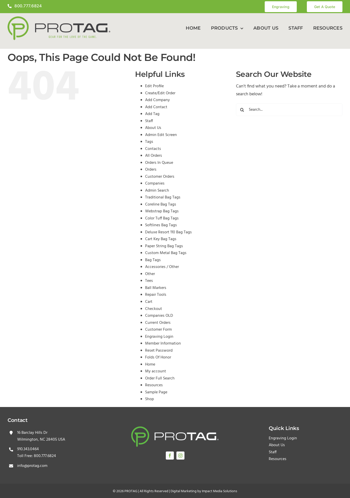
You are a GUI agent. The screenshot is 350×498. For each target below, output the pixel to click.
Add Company (157, 100)
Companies (155, 183)
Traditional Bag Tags (162, 197)
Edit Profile (154, 86)
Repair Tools (155, 294)
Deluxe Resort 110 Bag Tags (168, 232)
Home (150, 364)
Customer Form (158, 329)
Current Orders (158, 323)
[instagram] (180, 455)
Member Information (163, 343)
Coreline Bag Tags (160, 204)
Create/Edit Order (160, 93)
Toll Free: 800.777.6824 (36, 456)
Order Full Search (160, 378)
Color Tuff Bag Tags (162, 218)
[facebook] (170, 455)
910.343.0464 (28, 449)
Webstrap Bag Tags (162, 211)
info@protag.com (32, 466)
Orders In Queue (159, 163)
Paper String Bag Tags (164, 246)
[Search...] (289, 109)
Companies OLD (159, 315)
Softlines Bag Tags (161, 225)
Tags (149, 142)
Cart (148, 302)
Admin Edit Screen (161, 135)
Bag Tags (153, 260)
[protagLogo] (59, 18)
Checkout (153, 309)
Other (150, 274)
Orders (150, 169)
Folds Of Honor (158, 357)
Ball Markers (155, 288)
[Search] (242, 109)
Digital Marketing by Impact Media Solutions (204, 491)
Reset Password (159, 350)
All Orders (153, 155)
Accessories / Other (162, 267)
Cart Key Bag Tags (160, 239)
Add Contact (156, 107)
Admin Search (157, 190)
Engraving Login (159, 336)
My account (155, 371)
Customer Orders (159, 176)
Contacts (153, 149)
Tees (149, 281)
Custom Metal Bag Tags (165, 253)
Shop (149, 399)
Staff (149, 121)
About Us (153, 128)
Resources (154, 385)
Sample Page (156, 392)
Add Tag (152, 114)
